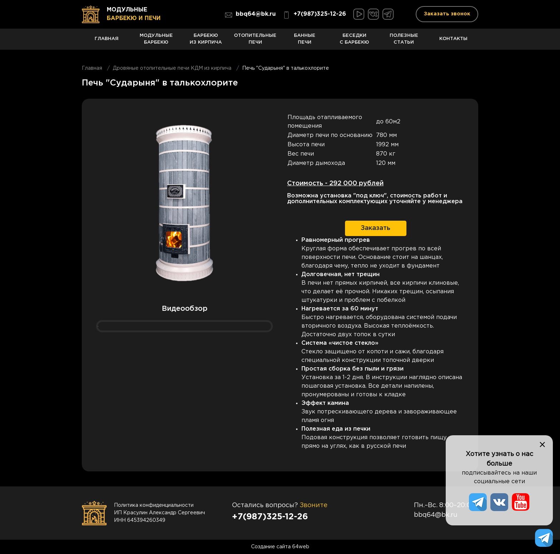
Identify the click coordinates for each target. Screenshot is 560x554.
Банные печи (305, 42)
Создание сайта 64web (280, 547)
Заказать (375, 228)
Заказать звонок (447, 14)
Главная (106, 43)
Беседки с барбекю (354, 42)
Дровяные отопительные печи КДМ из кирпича (172, 68)
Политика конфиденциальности (154, 505)
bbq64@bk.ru (250, 15)
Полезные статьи (404, 42)
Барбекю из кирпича (206, 42)
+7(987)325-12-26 (314, 15)
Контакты (453, 43)
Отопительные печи (255, 42)
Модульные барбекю (156, 42)
